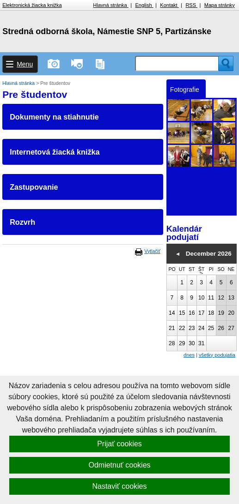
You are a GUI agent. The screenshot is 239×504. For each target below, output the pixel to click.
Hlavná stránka (110, 5)
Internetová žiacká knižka (54, 152)
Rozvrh (22, 222)
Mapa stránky (219, 5)
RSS (191, 5)
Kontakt (169, 5)
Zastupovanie (34, 187)
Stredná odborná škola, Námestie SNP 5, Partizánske (106, 31)
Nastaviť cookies (119, 486)
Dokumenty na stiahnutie (54, 117)
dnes (189, 355)
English (144, 5)
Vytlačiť (152, 251)
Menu (25, 64)
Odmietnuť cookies (119, 465)
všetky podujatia (217, 355)
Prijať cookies (119, 444)
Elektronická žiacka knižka (31, 5)
